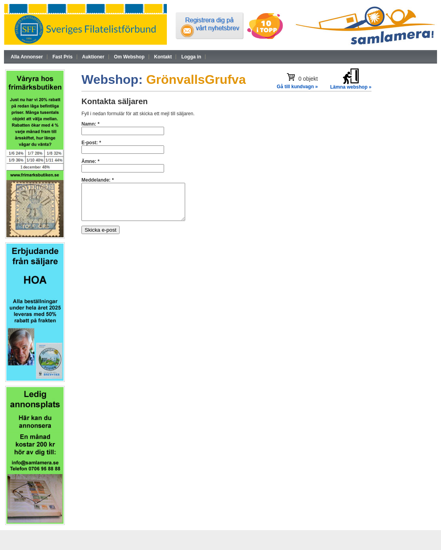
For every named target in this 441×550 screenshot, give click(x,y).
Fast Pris (62, 57)
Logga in (191, 57)
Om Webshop (129, 57)
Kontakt (163, 57)
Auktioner (93, 57)
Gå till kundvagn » (297, 86)
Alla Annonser (27, 57)
